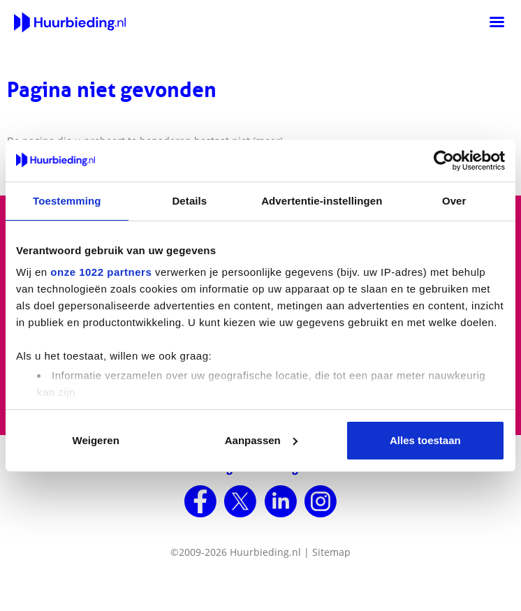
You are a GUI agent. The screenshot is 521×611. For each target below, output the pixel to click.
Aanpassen (261, 440)
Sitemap (331, 552)
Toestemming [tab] (67, 201)
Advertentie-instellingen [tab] (321, 201)
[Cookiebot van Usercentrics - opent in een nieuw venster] (444, 160)
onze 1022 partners (101, 272)
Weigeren (96, 440)
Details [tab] (189, 201)
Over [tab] (454, 201)
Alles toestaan (425, 440)
